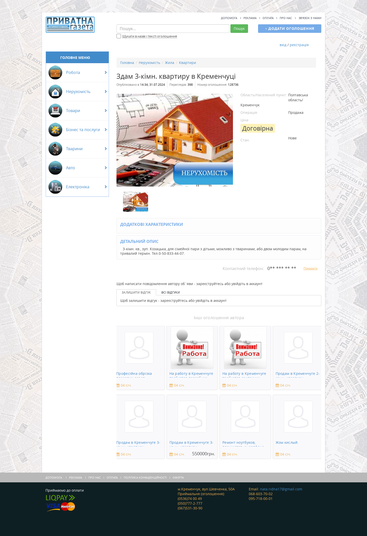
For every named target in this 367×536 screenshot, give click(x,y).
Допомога (229, 18)
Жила (169, 62)
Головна (127, 62)
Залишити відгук (136, 292)
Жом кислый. (287, 442)
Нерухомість (149, 62)
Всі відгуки (170, 292)
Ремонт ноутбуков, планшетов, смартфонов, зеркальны (244, 443)
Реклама (250, 18)
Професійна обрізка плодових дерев (134, 374)
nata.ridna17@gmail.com (281, 489)
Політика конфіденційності (145, 477)
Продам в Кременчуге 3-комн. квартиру (138, 443)
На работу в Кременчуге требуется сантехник (244, 374)
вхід (283, 44)
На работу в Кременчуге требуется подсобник (191, 374)
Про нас (286, 18)
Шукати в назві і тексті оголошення (149, 36)
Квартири (187, 62)
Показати (310, 268)
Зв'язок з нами (310, 18)
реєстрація (299, 44)
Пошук (239, 28)
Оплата (268, 18)
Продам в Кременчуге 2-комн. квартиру (298, 374)
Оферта (178, 477)
